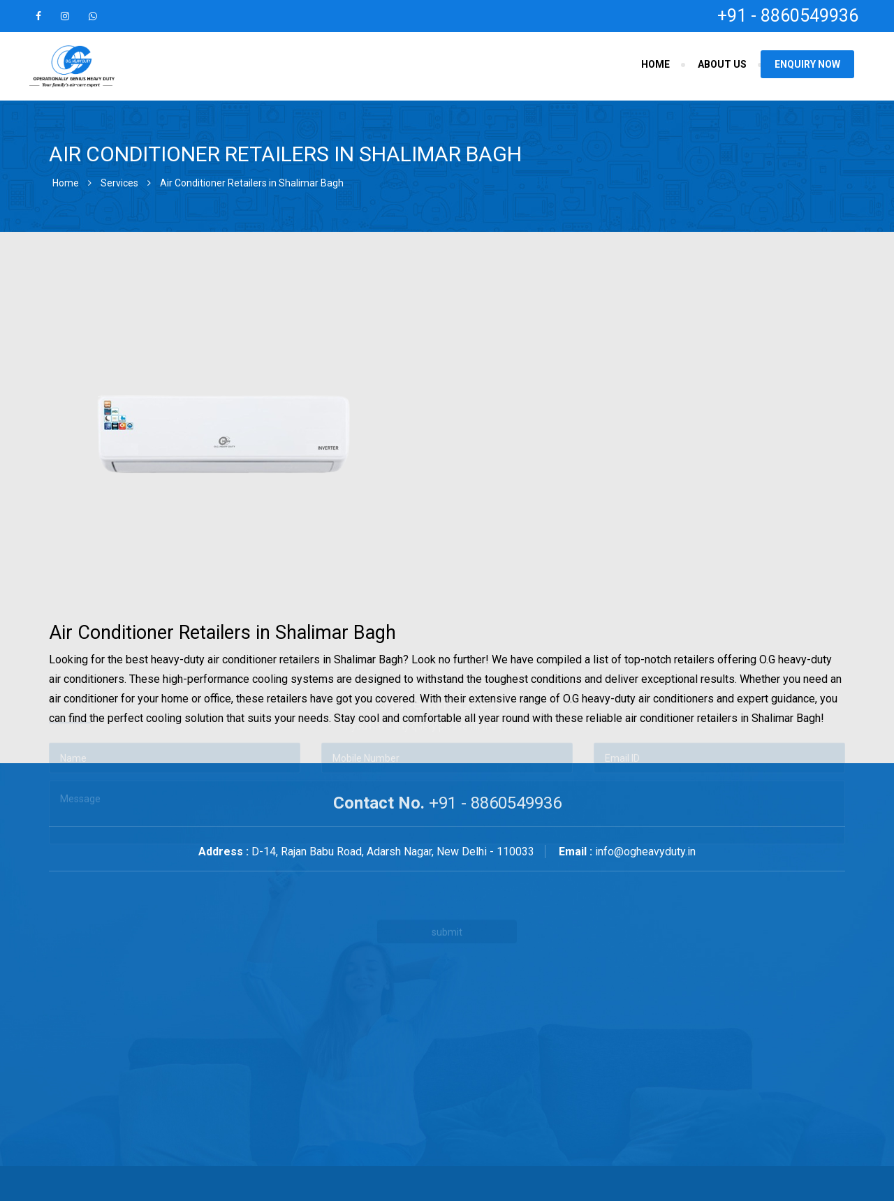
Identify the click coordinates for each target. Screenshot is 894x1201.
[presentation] (347, 832)
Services (119, 183)
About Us (722, 64)
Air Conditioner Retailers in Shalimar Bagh (252, 183)
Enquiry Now (807, 64)
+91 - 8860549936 (787, 16)
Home (655, 64)
